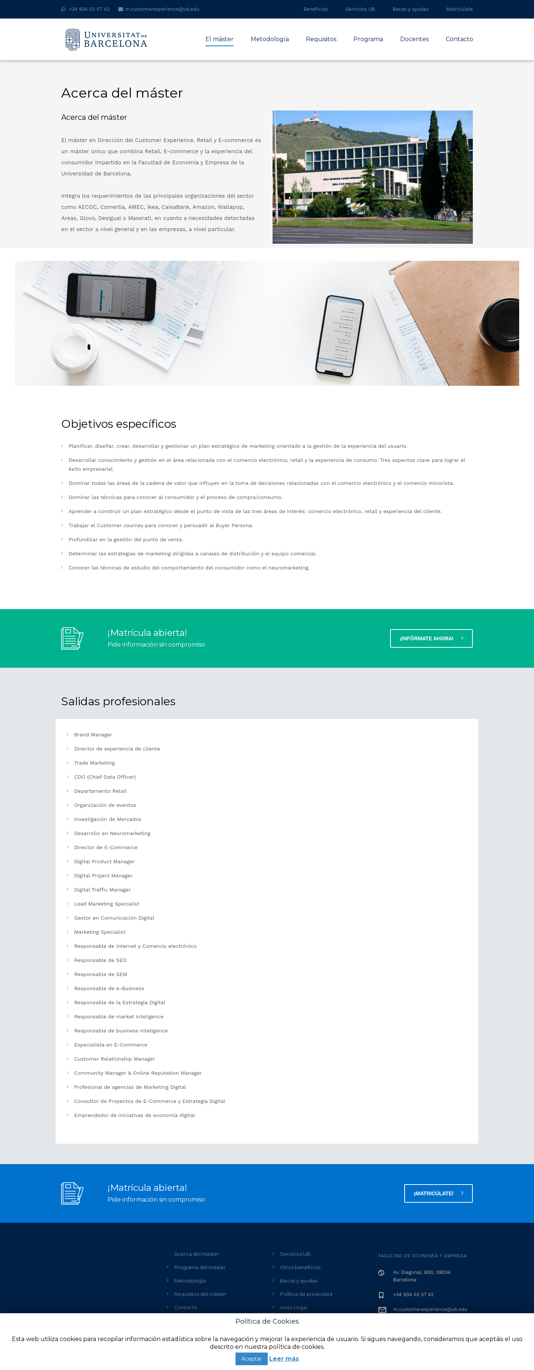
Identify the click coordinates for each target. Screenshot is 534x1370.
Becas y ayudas (410, 9)
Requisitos (321, 39)
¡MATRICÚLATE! (438, 1193)
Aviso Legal (293, 1307)
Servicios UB (360, 9)
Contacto (459, 39)
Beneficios (316, 9)
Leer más (284, 1358)
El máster (219, 39)
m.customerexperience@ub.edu (162, 9)
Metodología (270, 39)
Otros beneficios (300, 1267)
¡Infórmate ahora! (431, 638)
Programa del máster (199, 1267)
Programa (368, 39)
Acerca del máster (196, 1254)
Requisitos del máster (200, 1294)
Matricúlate (459, 9)
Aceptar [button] (251, 1359)
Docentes (414, 39)
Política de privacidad (306, 1294)
